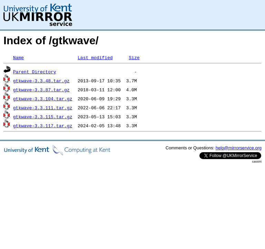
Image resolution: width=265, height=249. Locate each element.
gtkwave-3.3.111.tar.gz (42, 107)
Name (18, 57)
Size (134, 57)
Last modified (95, 57)
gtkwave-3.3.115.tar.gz (42, 116)
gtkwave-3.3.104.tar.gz (42, 98)
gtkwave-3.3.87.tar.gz (41, 89)
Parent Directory (34, 71)
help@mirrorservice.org (239, 147)
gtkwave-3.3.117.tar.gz (42, 125)
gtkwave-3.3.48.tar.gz (41, 80)
